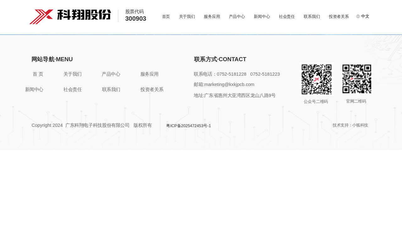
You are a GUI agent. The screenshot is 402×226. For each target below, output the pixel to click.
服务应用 (212, 16)
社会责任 (287, 16)
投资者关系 (339, 16)
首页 (166, 16)
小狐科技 (360, 125)
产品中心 (237, 16)
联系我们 (312, 16)
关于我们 (187, 16)
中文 (362, 16)
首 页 (38, 74)
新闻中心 (262, 16)
